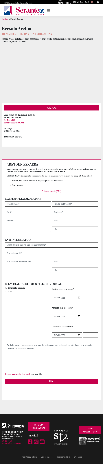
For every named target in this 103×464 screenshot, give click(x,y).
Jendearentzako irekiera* (62, 326)
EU (92, 2)
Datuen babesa (46, 457)
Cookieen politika (63, 457)
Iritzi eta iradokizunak (38, 426)
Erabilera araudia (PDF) (51, 191)
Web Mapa (78, 457)
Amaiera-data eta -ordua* (62, 308)
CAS (87, 2)
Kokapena (51, 108)
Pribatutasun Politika (29, 457)
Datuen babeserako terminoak (17, 374)
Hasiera (5, 19)
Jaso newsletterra (90, 430)
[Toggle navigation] (48, 10)
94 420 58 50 (9, 120)
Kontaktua (78, 2)
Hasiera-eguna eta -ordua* (63, 289)
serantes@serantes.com (14, 122)
